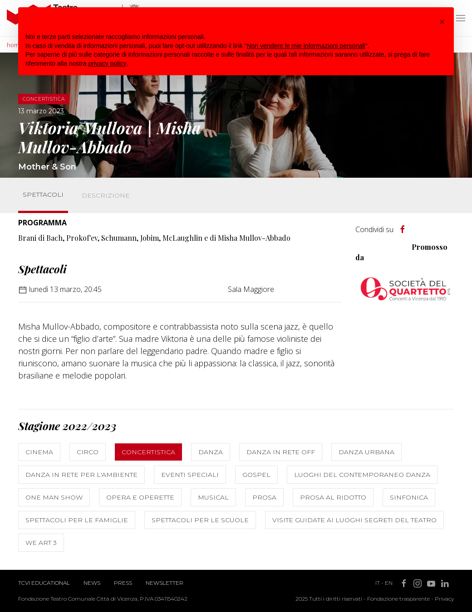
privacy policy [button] (107, 63)
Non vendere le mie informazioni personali (305, 45)
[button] (442, 22)
